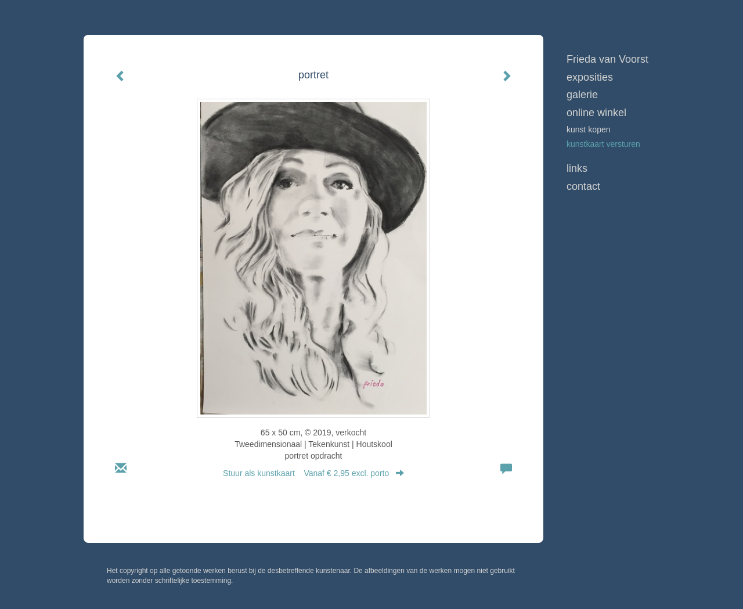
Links (577, 168)
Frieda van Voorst (481, 11)
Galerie (582, 94)
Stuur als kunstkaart (313, 473)
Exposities (590, 77)
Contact (583, 186)
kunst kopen (589, 129)
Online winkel (596, 112)
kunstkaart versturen (603, 144)
